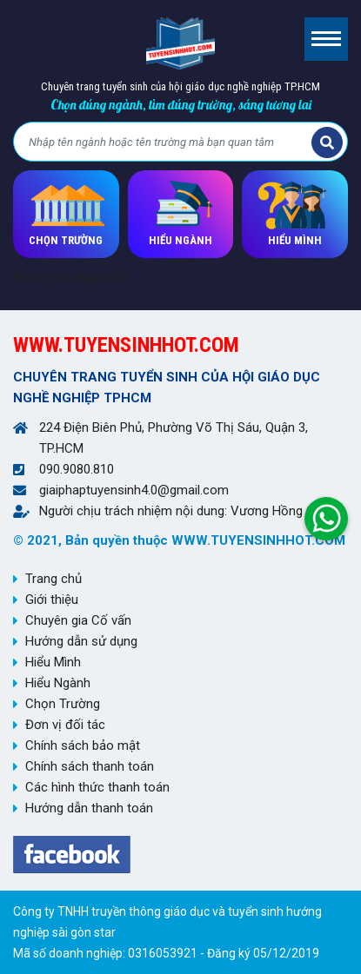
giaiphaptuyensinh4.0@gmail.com (134, 490)
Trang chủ (53, 578)
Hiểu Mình (53, 662)
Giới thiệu (51, 599)
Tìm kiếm (327, 142)
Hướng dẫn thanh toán (89, 808)
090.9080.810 (76, 469)
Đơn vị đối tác (65, 724)
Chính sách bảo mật (82, 745)
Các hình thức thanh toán (97, 787)
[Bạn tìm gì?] (164, 142)
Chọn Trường (62, 704)
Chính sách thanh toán (89, 766)
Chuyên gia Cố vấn (78, 620)
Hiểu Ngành (57, 683)
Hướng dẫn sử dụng (81, 641)
